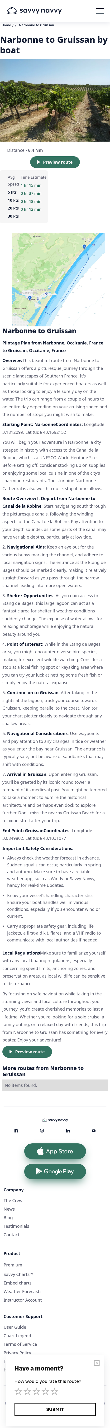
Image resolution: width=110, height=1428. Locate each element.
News (9, 1209)
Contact (11, 1234)
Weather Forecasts (23, 1291)
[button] (100, 11)
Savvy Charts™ (18, 1274)
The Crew (13, 1200)
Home (6, 25)
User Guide (15, 1327)
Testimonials (16, 1226)
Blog (8, 1217)
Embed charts (18, 1282)
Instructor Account (23, 1300)
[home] (41, 11)
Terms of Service (20, 1344)
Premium (13, 1265)
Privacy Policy (17, 1352)
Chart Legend (17, 1335)
